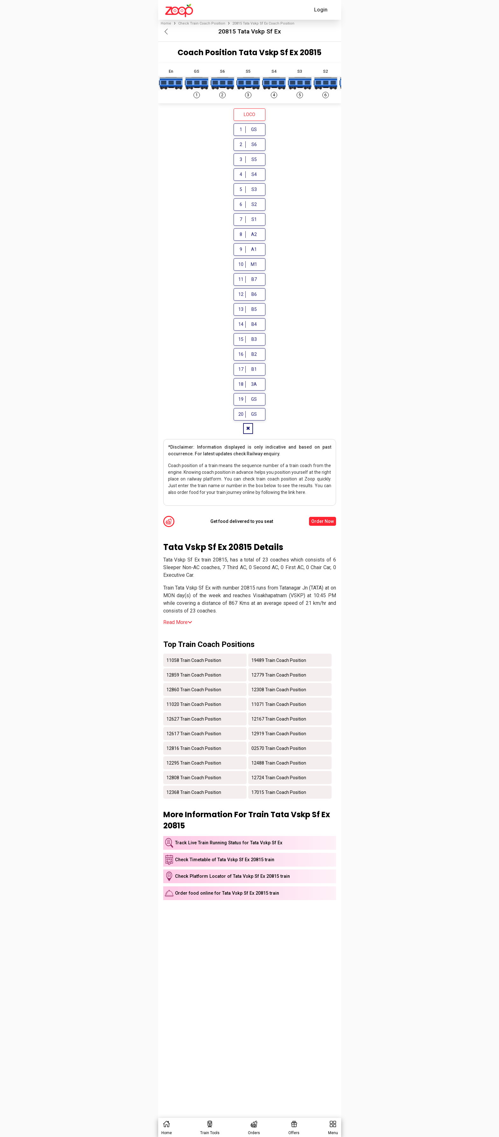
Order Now (322, 521)
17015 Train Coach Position (278, 792)
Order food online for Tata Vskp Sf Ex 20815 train (227, 893)
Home (166, 23)
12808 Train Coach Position (193, 777)
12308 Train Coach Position (278, 689)
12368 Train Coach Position (193, 792)
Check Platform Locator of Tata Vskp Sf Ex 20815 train (232, 876)
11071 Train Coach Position (278, 704)
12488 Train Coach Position (278, 762)
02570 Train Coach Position (278, 748)
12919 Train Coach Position (278, 733)
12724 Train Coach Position (278, 777)
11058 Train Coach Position (193, 660)
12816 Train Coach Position (193, 748)
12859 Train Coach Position (193, 674)
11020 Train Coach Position (193, 704)
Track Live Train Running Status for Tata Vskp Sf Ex (228, 843)
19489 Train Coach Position (278, 660)
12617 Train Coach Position (193, 733)
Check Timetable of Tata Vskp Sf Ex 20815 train (224, 859)
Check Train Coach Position (201, 23)
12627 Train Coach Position (193, 718)
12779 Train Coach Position (278, 674)
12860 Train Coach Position (193, 689)
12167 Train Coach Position (278, 718)
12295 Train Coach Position (193, 762)
